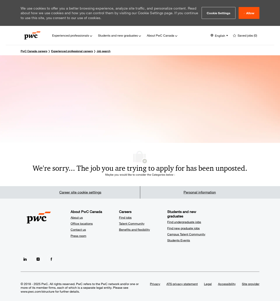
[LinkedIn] (25, 258)
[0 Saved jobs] (245, 35)
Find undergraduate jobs (184, 222)
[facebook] (51, 258)
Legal (208, 284)
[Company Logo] (32, 35)
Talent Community (131, 223)
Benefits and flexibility (134, 229)
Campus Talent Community (186, 234)
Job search (103, 51)
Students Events (178, 240)
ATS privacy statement (182, 284)
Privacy (155, 284)
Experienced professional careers (72, 51)
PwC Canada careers (34, 51)
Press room (78, 236)
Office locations (82, 223)
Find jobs (125, 217)
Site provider (250, 284)
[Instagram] (38, 258)
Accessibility (227, 284)
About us (77, 217)
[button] (219, 13)
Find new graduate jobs (183, 228)
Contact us (78, 229)
